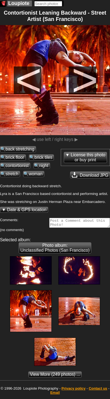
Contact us (98, 390)
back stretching (20, 149)
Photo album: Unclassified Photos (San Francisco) (54, 249)
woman (35, 174)
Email (55, 394)
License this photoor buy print (88, 157)
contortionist (17, 165)
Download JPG (90, 175)
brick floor (15, 157)
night (43, 165)
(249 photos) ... (55, 376)
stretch (12, 174)
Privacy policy (74, 390)
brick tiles (43, 157)
